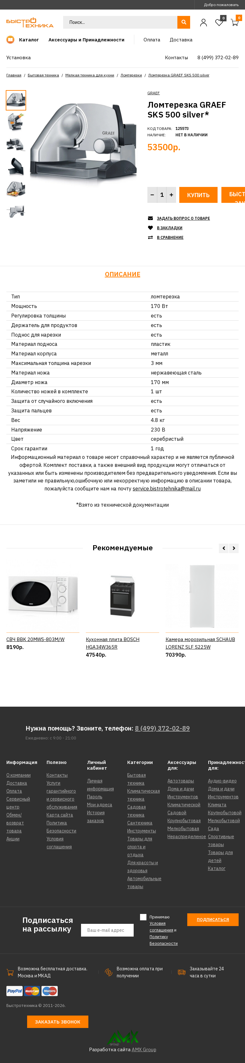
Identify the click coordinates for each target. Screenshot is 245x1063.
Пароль (94, 797)
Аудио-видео (222, 781)
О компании (18, 775)
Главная (13, 75)
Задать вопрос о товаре (183, 218)
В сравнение (170, 237)
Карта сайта (60, 815)
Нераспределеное (186, 836)
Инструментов (182, 797)
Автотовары (180, 781)
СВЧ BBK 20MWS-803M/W (35, 663)
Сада (213, 828)
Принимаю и (164, 930)
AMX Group (144, 1049)
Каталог (217, 868)
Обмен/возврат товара (15, 823)
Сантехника (139, 823)
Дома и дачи (180, 789)
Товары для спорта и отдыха (139, 847)
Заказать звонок (57, 1022)
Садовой (176, 813)
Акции (12, 839)
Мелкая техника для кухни (89, 75)
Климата (217, 805)
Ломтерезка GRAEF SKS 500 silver (178, 75)
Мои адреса (99, 805)
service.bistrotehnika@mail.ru (167, 488)
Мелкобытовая (183, 828)
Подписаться (213, 919)
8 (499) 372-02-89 (162, 728)
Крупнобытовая (184, 821)
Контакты (57, 775)
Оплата (14, 791)
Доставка (16, 783)
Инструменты (141, 831)
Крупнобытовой (224, 813)
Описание (122, 274)
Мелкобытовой (224, 821)
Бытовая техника (43, 75)
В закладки (169, 228)
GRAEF (153, 92)
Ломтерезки (131, 75)
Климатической (183, 805)
